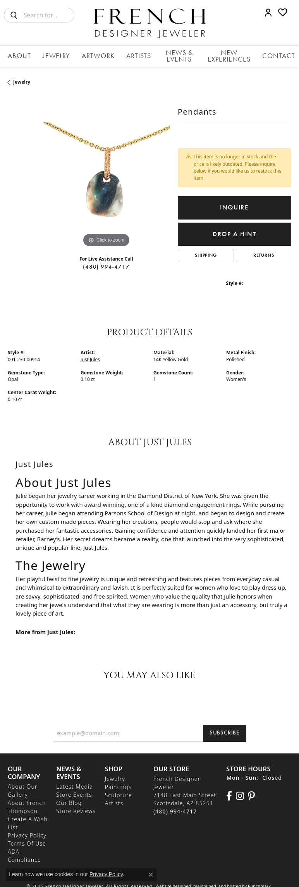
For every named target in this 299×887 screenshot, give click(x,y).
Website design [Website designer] (171, 882)
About (24, 54)
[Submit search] (14, 15)
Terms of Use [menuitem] (27, 839)
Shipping (206, 251)
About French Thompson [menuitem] (27, 803)
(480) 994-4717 (106, 263)
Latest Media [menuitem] (74, 782)
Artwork (90, 54)
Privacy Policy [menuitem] (27, 831)
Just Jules (90, 355)
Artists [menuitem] (114, 799)
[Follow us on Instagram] (240, 792)
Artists (123, 54)
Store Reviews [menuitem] (76, 807)
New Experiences (222, 54)
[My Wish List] (282, 12)
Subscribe (225, 728)
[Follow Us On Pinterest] (251, 792)
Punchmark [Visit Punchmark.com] (259, 882)
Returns (263, 251)
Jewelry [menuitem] (115, 775)
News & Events (165, 54)
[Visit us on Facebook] (229, 792)
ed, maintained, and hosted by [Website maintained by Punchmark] (217, 882)
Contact (270, 54)
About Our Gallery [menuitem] (23, 786)
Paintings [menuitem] (118, 783)
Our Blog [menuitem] (69, 799)
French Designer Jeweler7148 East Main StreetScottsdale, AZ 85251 (184, 791)
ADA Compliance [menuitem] (24, 852)
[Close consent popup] (150, 874)
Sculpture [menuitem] (118, 791)
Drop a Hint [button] (234, 230)
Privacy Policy (106, 874)
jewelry (21, 78)
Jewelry (55, 54)
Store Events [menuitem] (74, 790)
